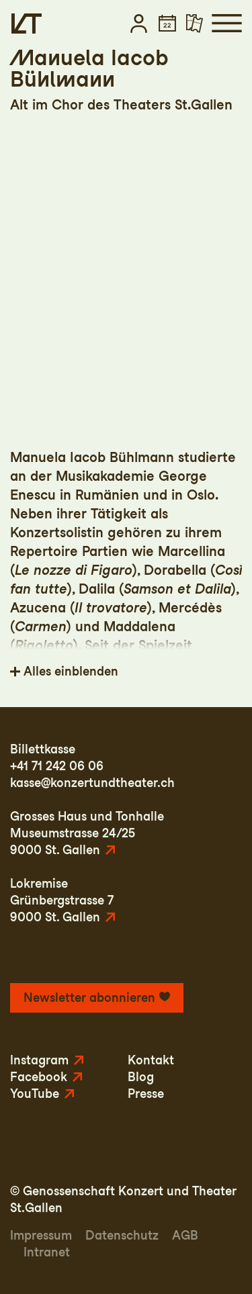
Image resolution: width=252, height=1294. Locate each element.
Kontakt (151, 1060)
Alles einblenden (71, 671)
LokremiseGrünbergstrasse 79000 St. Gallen (62, 900)
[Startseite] (26, 23)
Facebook (38, 1077)
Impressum (41, 1235)
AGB (185, 1235)
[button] (139, 23)
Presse (146, 1094)
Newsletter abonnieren (89, 997)
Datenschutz (122, 1235)
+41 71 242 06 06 (56, 766)
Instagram (39, 1060)
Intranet (47, 1252)
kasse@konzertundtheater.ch (92, 783)
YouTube (34, 1094)
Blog (141, 1077)
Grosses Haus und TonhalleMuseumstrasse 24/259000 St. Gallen (87, 833)
